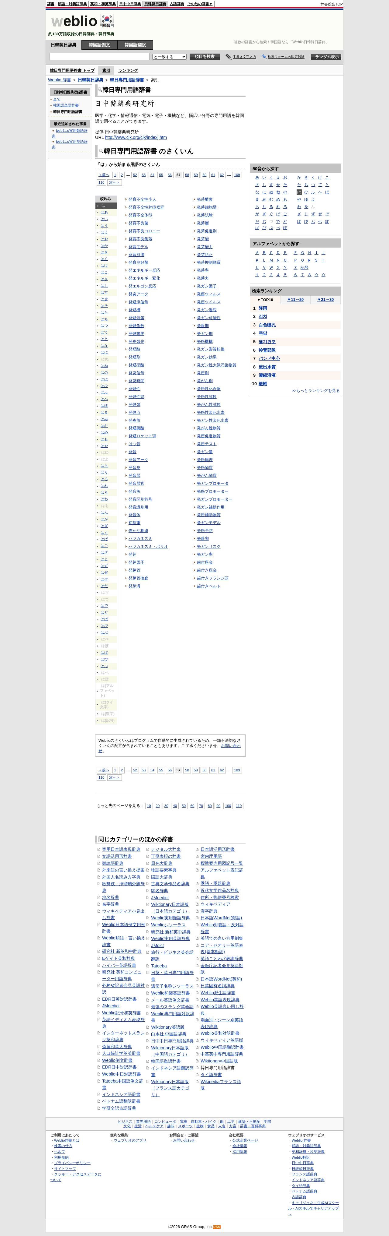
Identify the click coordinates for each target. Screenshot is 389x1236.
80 (210, 806)
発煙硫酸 (136, 428)
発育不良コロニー (144, 231)
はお (104, 239)
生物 (200, 1126)
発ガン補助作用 (211, 507)
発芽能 (203, 239)
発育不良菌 (138, 223)
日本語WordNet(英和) (221, 979)
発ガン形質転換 (211, 349)
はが (104, 519)
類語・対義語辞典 (72, 4)
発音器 (134, 475)
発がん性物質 (209, 428)
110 (101, 182)
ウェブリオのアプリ (130, 1140)
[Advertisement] (232, 25)
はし (104, 285)
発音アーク (138, 459)
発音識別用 (138, 507)
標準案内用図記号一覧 (222, 863)
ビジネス (125, 1121)
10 (149, 806)
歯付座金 (205, 562)
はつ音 (134, 444)
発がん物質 (207, 475)
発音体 (134, 514)
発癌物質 (205, 467)
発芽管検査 (138, 578)
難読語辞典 (112, 863)
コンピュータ (165, 1121)
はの (104, 372)
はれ (104, 486)
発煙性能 (136, 396)
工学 (231, 1121)
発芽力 (203, 278)
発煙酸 (134, 349)
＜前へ (103, 175)
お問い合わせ (184, 1140)
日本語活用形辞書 (218, 849)
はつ (104, 325)
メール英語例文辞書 (170, 1000)
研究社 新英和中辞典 (122, 951)
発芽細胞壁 (207, 207)
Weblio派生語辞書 (218, 992)
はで (104, 606)
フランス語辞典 (304, 1174)
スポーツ (185, 1126)
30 (166, 806)
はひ (104, 386)
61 (213, 175)
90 (218, 806)
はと (104, 339)
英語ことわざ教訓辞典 (222, 958)
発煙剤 (134, 357)
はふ (104, 392)
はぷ (104, 666)
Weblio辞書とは (66, 1140)
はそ (104, 306)
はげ (104, 539)
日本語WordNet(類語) (221, 917)
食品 (211, 1126)
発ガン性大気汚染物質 (216, 365)
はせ (104, 299)
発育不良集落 (140, 239)
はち (104, 319)
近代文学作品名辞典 (220, 890)
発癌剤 (203, 373)
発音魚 (134, 491)
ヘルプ (59, 1151)
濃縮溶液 (267, 375)
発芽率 (203, 270)
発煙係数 (136, 325)
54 (152, 175)
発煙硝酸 (136, 365)
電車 (183, 1121)
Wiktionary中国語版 (219, 1060)
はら (104, 465)
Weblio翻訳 (301, 1157)
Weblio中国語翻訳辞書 (222, 1047)
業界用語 (143, 1121)
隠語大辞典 (161, 877)
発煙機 (134, 310)
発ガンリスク (209, 546)
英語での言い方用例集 (222, 938)
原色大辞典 (161, 863)
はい (104, 219)
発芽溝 (134, 586)
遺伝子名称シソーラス (172, 986)
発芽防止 (205, 254)
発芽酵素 (205, 199)
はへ (104, 399)
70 (201, 806)
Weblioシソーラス (168, 924)
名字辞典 (110, 904)
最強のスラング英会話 (172, 1006)
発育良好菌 (138, 262)
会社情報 (239, 1146)
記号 (304, 267)
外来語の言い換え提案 (123, 870)
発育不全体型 (140, 215)
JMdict (157, 945)
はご (104, 546)
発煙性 (134, 388)
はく (104, 259)
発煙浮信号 (138, 302)
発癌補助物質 (209, 514)
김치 (263, 316)
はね (104, 366)
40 (175, 806)
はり (104, 472)
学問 (267, 1121)
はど (104, 612)
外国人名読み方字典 (121, 877)
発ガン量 (205, 451)
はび (104, 626)
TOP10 (265, 300)
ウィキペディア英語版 (222, 1040)
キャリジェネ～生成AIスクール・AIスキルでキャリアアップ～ (313, 1208)
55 (161, 175)
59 (196, 175)
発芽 (132, 554)
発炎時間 (136, 381)
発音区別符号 (140, 499)
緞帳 (263, 383)
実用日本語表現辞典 (121, 849)
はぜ (104, 572)
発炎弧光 (136, 341)
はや (104, 446)
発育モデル (138, 247)
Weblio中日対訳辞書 (121, 1074)
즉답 (263, 333)
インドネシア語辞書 (121, 1094)
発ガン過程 (207, 310)
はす (104, 292)
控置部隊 (267, 350)
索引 (106, 70)
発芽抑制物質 (209, 262)
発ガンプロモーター (214, 499)
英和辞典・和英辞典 (308, 1151)
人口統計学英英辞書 (121, 1053)
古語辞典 (177, 4)
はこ (104, 272)
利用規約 (61, 1157)
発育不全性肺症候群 (146, 207)
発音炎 (134, 467)
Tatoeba (159, 965)
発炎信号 (136, 373)
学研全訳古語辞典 (119, 1108)
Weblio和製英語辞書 (170, 993)
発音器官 (136, 483)
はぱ (104, 652)
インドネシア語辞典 (308, 1180)
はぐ (104, 532)
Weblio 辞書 (59, 79)
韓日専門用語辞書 (127, 79)
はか (104, 246)
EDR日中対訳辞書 (119, 1067)
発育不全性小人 (142, 199)
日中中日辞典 (130, 4)
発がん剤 (205, 381)
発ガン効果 (207, 357)
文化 (127, 1126)
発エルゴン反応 (142, 286)
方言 (232, 1126)
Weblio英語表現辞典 (220, 999)
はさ (104, 279)
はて (104, 332)
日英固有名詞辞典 (218, 985)
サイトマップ (65, 1169)
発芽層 (203, 223)
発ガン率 (205, 554)
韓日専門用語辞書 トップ (72, 70)
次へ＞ (114, 182)
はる (104, 479)
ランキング (128, 70)
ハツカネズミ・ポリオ (148, 546)
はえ (104, 232)
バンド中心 (269, 358)
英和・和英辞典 (103, 4)
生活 (138, 1126)
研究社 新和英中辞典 (171, 931)
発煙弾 (134, 404)
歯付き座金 (207, 570)
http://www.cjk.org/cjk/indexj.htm (136, 137)
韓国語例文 (99, 44)
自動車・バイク (203, 1121)
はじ (104, 559)
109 (237, 175)
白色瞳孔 (267, 324)
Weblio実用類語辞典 (170, 917)
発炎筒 (134, 420)
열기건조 (267, 341)
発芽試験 (205, 215)
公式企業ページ (245, 1140)
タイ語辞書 (211, 1074)
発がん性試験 (209, 404)
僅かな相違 (138, 530)
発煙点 (134, 412)
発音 (132, 451)
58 (187, 175)
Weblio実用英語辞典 (170, 938)
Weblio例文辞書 (117, 1060)
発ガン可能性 (209, 317)
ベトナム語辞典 (304, 1191)
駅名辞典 (159, 890)
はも (104, 439)
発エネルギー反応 (144, 270)
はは (104, 379)
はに (104, 352)
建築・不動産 (249, 1121)
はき (104, 252)
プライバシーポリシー (72, 1163)
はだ (104, 586)
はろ (104, 492)
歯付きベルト (209, 586)
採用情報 (239, 1151)
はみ (104, 419)
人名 (221, 1126)
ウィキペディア (215, 904)
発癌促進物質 (209, 436)
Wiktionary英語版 (167, 1027)
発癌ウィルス (209, 294)
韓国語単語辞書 (166, 1061)
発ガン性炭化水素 (213, 420)
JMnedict (111, 1005)
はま (104, 412)
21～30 (325, 299)
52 (135, 175)
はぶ (104, 632)
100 (228, 806)
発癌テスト (207, 444)
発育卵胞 (136, 254)
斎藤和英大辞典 (117, 1046)
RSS (217, 1227)
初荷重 (134, 522)
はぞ (104, 579)
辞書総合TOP (332, 4)
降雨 (263, 308)
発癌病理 (205, 459)
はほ (104, 405)
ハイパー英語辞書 (119, 965)
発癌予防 (205, 530)
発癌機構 (205, 341)
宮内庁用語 (211, 856)
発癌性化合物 (209, 388)
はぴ (104, 659)
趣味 (170, 1126)
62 (222, 175)
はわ (104, 499)
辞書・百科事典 (253, 1126)
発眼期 (203, 325)
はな (104, 345)
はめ (104, 432)
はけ (104, 265)
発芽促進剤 (207, 231)
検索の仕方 (63, 1146)
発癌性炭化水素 (211, 412)
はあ (104, 212)
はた (104, 312)
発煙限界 (136, 333)
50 (184, 806)
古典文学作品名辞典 (170, 883)
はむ (104, 426)
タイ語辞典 (301, 1186)
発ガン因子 (207, 286)
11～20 (295, 299)
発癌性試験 (207, 396)
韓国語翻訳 (135, 44)
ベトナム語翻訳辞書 (121, 1101)
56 (170, 175)
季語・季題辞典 (215, 883)
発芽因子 (136, 562)
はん (104, 512)
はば (104, 619)
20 (158, 806)
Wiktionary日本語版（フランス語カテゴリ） (170, 1088)
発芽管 (134, 570)
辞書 (50, 4)
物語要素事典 (164, 870)
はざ (104, 552)
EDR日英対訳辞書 (119, 999)
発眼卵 (203, 538)
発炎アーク (138, 294)
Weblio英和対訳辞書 (220, 1033)
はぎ (104, 526)
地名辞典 (110, 897)
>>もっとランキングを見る (316, 390)
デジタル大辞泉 (166, 849)
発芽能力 (205, 247)
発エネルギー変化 (144, 278)
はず (104, 566)
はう (104, 226)
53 (144, 175)
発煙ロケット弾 (142, 436)
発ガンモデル (209, 522)
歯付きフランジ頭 (213, 578)
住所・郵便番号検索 (220, 897)
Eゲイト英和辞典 (118, 958)
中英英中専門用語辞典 (222, 1053)
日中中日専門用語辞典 (172, 1040)
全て (56, 99)
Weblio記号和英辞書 (121, 1012)
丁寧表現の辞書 (166, 856)
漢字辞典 (209, 911)
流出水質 (267, 366)
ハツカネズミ (140, 538)
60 (204, 175)
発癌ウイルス (209, 302)
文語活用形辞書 (117, 856)
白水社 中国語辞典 (168, 1033)
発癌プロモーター (213, 491)
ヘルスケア (154, 1126)
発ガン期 (205, 333)
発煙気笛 (136, 317)
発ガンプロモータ (213, 483)
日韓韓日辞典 (155, 4)
